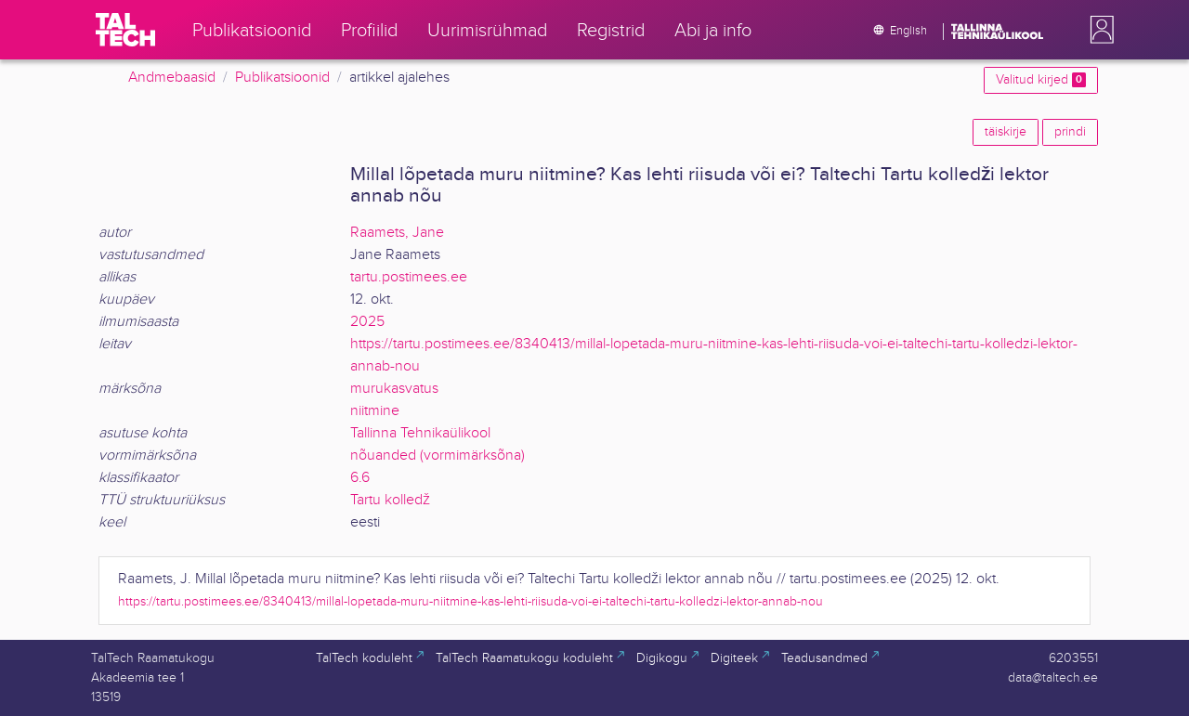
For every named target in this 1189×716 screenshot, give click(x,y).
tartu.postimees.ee (408, 277)
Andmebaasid (172, 77)
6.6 (360, 478)
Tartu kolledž (390, 500)
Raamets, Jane (397, 232)
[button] (1098, 29)
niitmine (374, 411)
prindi (1070, 131)
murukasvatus (394, 388)
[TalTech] (125, 29)
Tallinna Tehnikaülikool (420, 433)
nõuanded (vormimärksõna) (437, 455)
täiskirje (1005, 131)
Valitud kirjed (1041, 79)
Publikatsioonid (282, 77)
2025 (367, 322)
